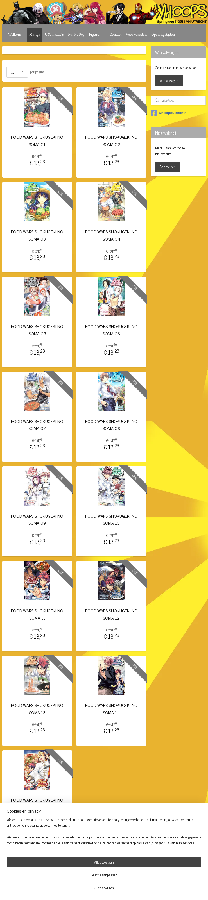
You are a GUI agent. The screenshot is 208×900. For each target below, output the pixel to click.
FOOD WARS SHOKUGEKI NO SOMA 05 (37, 330)
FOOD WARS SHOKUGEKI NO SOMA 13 (37, 709)
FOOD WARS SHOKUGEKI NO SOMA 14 (111, 709)
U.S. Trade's (54, 34)
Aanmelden (168, 167)
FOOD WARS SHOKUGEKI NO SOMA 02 (111, 140)
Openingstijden (163, 34)
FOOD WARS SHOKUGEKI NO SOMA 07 (37, 425)
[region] (67, 873)
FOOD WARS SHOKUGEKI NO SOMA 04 (111, 235)
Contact (115, 34)
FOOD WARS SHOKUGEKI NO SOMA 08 (111, 425)
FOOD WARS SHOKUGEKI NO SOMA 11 (37, 614)
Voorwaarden (136, 34)
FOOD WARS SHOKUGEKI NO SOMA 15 (37, 804)
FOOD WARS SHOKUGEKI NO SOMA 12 (111, 614)
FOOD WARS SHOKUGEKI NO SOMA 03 (37, 235)
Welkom (14, 34)
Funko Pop (76, 34)
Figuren (95, 34)
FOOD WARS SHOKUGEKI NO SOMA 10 (111, 519)
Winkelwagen (169, 80)
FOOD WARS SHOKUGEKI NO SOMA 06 (111, 330)
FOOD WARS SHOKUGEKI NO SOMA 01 (37, 140)
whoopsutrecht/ (168, 113)
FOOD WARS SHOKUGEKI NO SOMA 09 (37, 519)
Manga (34, 34)
